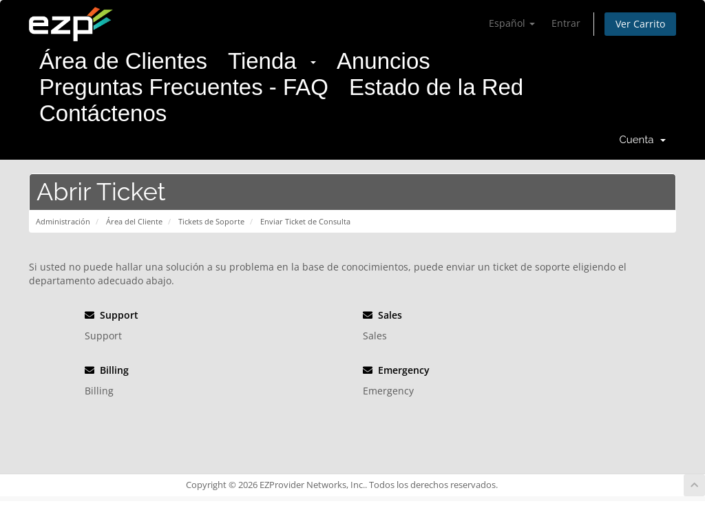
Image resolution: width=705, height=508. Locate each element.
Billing (107, 370)
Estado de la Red (436, 87)
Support (111, 314)
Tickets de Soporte (211, 221)
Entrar (565, 23)
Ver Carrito (640, 23)
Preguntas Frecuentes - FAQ (183, 87)
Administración (63, 221)
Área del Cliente (134, 221)
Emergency (396, 370)
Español (512, 23)
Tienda (272, 61)
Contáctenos (103, 113)
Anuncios (383, 61)
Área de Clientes (123, 61)
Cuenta (642, 140)
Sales (382, 314)
